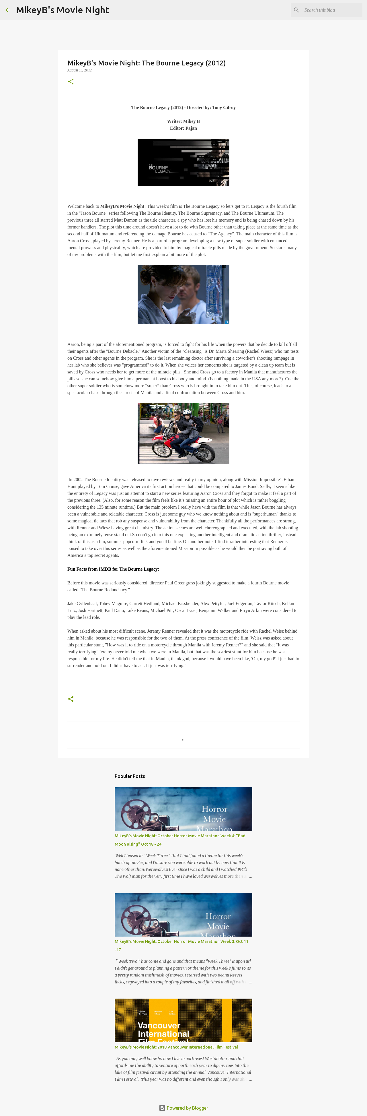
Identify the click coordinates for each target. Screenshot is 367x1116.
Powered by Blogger (183, 1108)
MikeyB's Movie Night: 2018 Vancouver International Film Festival (176, 1047)
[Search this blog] (332, 10)
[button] (70, 82)
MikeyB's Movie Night (62, 10)
